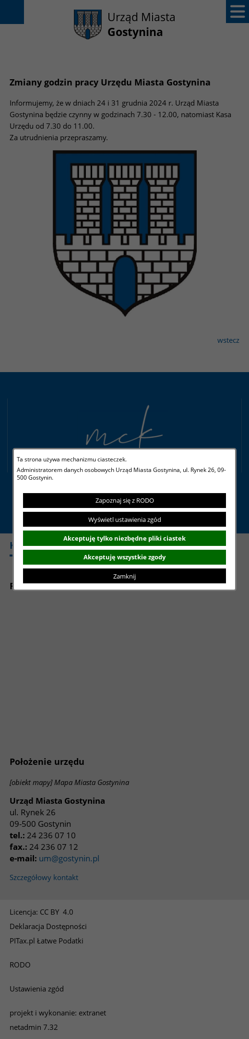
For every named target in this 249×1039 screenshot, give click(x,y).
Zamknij (124, 576)
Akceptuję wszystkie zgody (124, 557)
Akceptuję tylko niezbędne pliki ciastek (124, 538)
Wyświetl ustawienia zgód (124, 519)
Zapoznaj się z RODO (124, 500)
